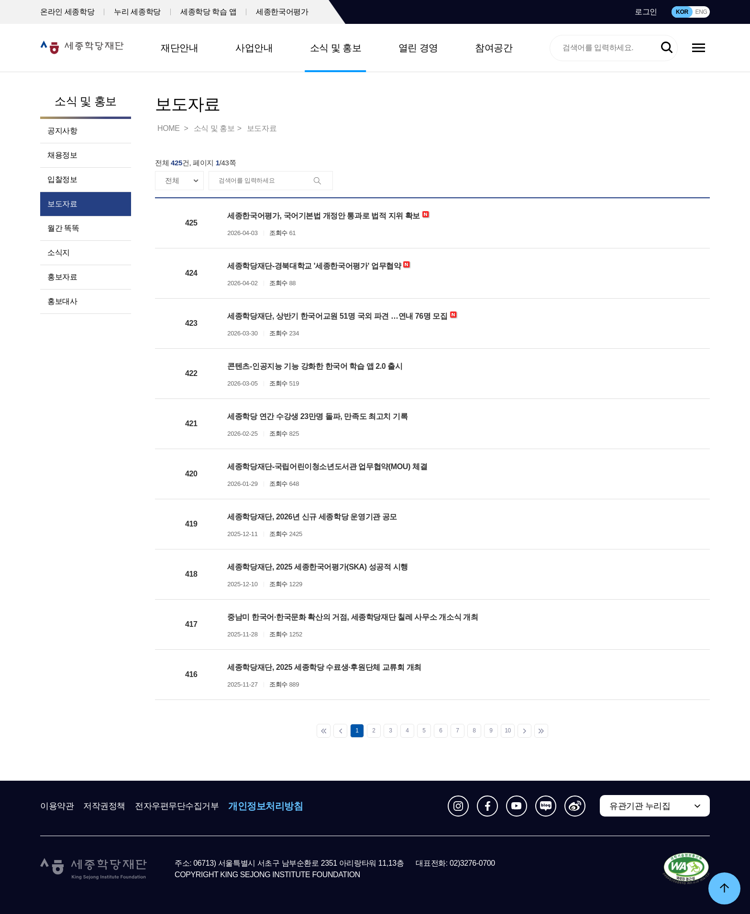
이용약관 (57, 806)
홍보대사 (62, 301)
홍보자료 (62, 277)
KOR (682, 12)
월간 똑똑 (63, 228)
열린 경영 (418, 48)
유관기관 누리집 (639, 806)
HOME (169, 128)
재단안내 (179, 48)
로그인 (646, 12)
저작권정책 (104, 806)
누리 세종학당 (137, 12)
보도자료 (62, 204)
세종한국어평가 (282, 12)
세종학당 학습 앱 (208, 12)
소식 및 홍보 (336, 48)
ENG (701, 12)
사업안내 (254, 48)
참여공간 (493, 48)
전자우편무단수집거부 (177, 806)
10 (508, 730)
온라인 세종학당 (67, 12)
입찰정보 (62, 179)
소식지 (58, 252)
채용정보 (62, 155)
